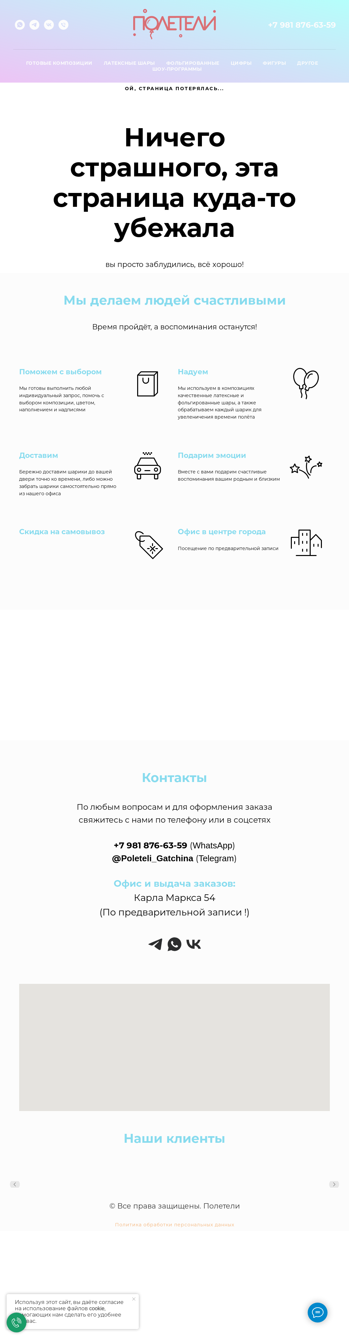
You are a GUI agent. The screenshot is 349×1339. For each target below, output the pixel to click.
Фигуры (274, 63)
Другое (307, 63)
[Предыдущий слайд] (15, 1187)
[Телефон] (63, 25)
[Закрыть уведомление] (134, 1299)
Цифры (241, 63)
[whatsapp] (20, 25)
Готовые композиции (59, 63)
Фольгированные (192, 63)
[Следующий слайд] (334, 1187)
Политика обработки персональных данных (174, 1225)
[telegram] (34, 25)
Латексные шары (129, 63)
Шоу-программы (177, 69)
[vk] (49, 25)
